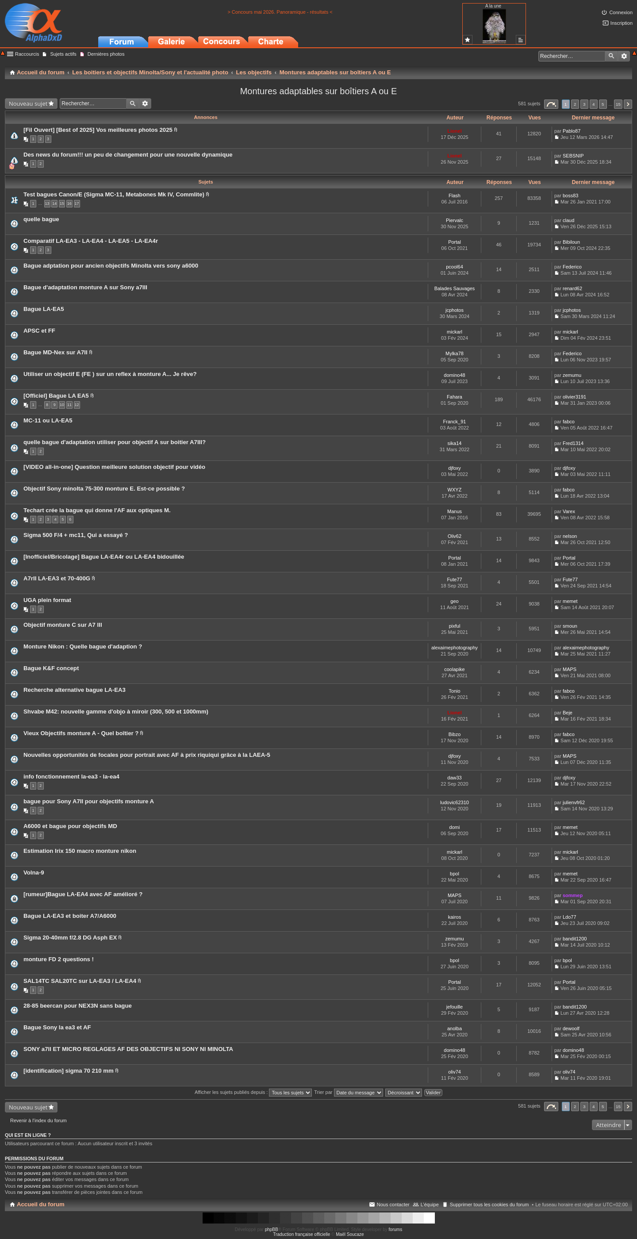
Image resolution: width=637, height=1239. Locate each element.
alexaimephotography (454, 647)
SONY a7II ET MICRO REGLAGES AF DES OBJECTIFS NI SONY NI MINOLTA (128, 1049)
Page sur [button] (551, 104)
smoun (570, 626)
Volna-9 (33, 872)
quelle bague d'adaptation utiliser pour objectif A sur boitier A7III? (114, 442)
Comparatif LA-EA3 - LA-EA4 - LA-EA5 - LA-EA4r (90, 241)
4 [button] (593, 104)
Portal (454, 242)
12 (77, 405)
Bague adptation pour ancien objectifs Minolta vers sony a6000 (110, 265)
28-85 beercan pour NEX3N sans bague (77, 1005)
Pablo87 (571, 131)
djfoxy (454, 468)
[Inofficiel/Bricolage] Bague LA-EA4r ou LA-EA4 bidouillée (103, 556)
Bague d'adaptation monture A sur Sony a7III (85, 287)
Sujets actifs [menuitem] (63, 54)
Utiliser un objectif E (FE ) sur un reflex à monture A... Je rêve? (110, 374)
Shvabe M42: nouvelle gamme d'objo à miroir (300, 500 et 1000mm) (115, 711)
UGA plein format (47, 600)
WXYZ (455, 489)
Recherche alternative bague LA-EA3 (74, 690)
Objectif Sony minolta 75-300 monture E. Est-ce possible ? (104, 488)
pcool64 (454, 266)
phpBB (271, 1229)
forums (396, 1229)
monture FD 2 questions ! (58, 959)
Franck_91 (454, 421)
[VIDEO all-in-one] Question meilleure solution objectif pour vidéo (114, 467)
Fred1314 (573, 443)
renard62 (572, 288)
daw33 (454, 777)
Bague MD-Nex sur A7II (55, 352)
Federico (572, 266)
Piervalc (454, 220)
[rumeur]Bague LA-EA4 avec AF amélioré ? (82, 894)
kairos (454, 917)
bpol (454, 873)
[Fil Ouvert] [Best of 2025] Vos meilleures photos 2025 (98, 130)
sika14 (455, 443)
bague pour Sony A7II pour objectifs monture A (88, 801)
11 (69, 405)
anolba (454, 1028)
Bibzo (455, 734)
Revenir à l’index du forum (38, 1120)
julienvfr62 (574, 802)
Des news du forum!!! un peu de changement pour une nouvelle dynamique (128, 154)
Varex (569, 511)
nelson (570, 536)
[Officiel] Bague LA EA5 (56, 395)
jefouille (454, 1006)
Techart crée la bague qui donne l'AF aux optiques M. (97, 510)
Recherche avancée (624, 56)
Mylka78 (454, 353)
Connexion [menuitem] (621, 12)
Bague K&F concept (51, 668)
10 (62, 405)
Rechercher (611, 56)
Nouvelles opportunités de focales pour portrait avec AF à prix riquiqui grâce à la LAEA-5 (146, 755)
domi (454, 827)
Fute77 (454, 579)
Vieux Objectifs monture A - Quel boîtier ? (80, 733)
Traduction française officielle (301, 1234)
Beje (567, 712)
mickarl (454, 331)
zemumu (572, 375)
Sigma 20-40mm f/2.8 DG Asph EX (70, 937)
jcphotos (454, 310)
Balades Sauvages (454, 288)
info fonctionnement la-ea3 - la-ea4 (71, 776)
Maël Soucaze (350, 1234)
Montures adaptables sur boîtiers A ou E (318, 91)
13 (47, 203)
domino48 (454, 375)
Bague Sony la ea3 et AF (57, 1027)
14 (54, 203)
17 (77, 203)
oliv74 (454, 1071)
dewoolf (571, 1028)
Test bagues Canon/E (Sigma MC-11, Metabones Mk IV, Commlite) (113, 194)
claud (568, 220)
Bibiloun (571, 242)
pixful (454, 626)
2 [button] (575, 104)
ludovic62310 (454, 802)
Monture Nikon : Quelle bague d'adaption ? (82, 646)
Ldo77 (569, 917)
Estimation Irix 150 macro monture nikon (79, 851)
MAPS (569, 669)
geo (454, 601)
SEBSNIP (573, 155)
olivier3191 (574, 396)
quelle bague (41, 219)
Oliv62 (454, 536)
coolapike (454, 669)
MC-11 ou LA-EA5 (48, 420)
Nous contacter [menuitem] (393, 1204)
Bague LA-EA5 (43, 309)
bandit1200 (575, 938)
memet (570, 601)
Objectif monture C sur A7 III (62, 624)
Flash (454, 195)
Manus (454, 511)
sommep (573, 895)
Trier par (348, 1092)
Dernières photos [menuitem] (106, 54)
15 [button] (618, 104)
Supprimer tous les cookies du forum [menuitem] (489, 1204)
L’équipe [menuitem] (430, 1204)
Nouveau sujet (28, 103)
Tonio (454, 691)
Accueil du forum (41, 1204)
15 (62, 203)
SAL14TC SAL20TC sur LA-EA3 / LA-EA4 (79, 981)
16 (69, 203)
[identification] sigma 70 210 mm (68, 1070)
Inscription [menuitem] (621, 23)
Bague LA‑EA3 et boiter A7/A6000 (69, 916)
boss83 (570, 195)
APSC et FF (39, 330)
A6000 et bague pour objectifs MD (70, 826)
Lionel (454, 131)
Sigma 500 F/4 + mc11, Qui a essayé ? (75, 535)
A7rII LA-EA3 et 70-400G (56, 578)
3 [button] (584, 104)
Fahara (454, 396)
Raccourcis (27, 54)
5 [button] (603, 104)
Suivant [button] (628, 104)
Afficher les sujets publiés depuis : (253, 1092)
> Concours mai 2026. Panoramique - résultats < (279, 12)
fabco (569, 421)
